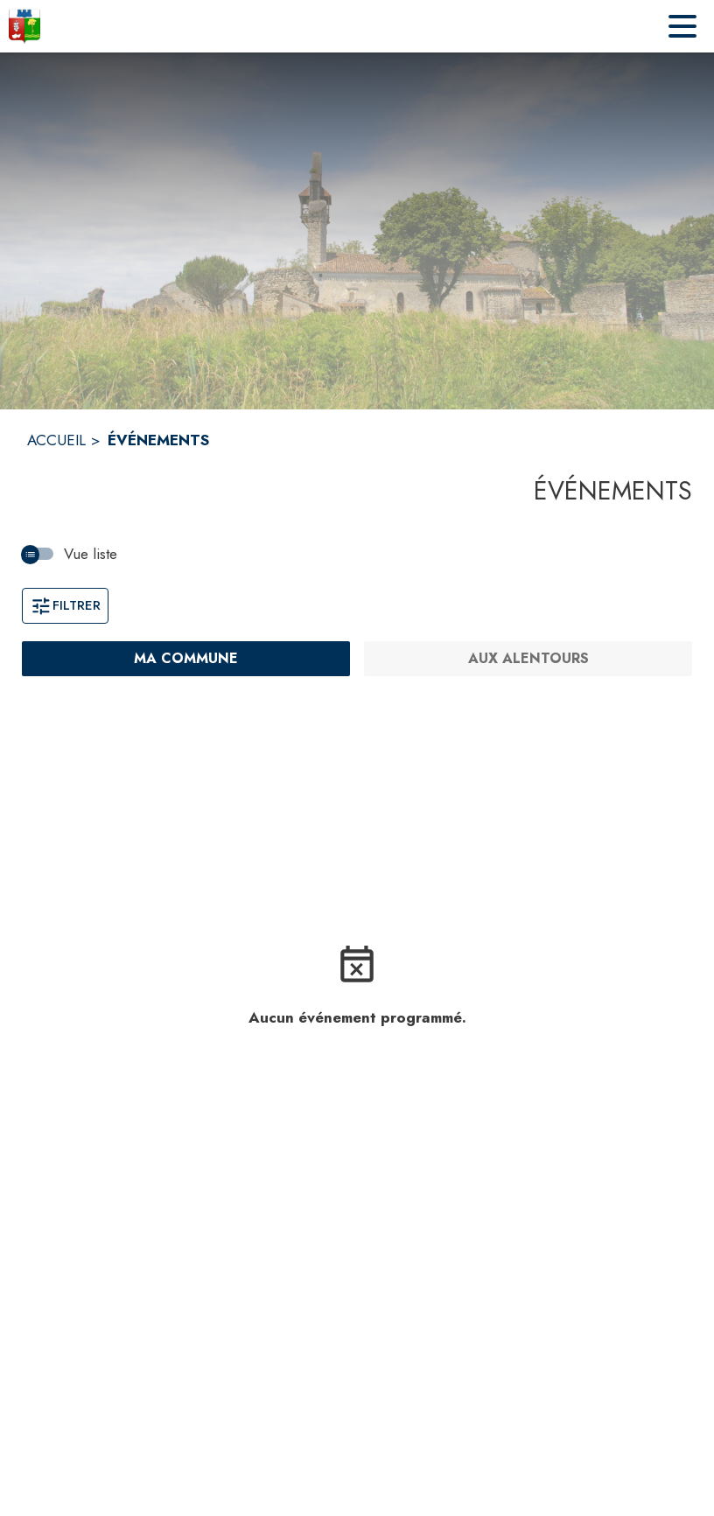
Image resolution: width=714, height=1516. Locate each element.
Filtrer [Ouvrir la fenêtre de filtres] (65, 605)
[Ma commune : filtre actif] (186, 658)
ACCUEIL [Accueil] (56, 440)
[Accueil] (24, 26)
